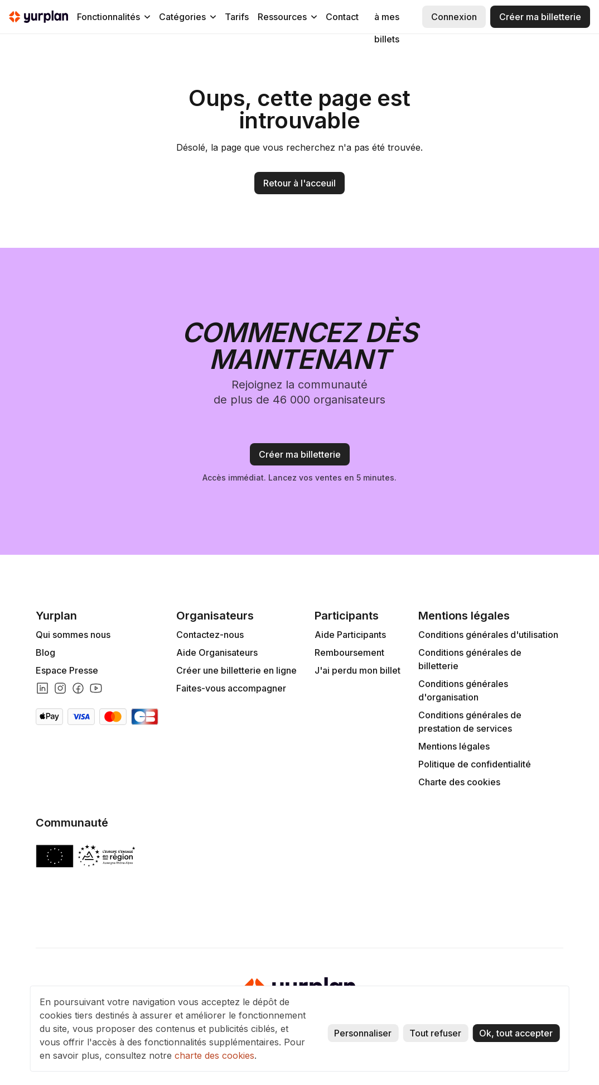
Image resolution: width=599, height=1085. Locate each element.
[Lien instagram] (60, 688)
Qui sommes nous (73, 634)
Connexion (454, 16)
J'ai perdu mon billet (357, 670)
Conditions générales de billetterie (469, 659)
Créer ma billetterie (540, 16)
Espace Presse (67, 670)
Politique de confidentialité (474, 764)
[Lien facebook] (78, 688)
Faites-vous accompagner (231, 688)
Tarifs (237, 16)
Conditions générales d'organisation (463, 690)
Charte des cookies (459, 782)
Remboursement (349, 652)
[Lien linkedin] (42, 688)
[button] (113, 16)
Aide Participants (350, 634)
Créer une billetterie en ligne (236, 670)
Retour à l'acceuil (299, 183)
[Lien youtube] (96, 688)
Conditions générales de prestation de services (469, 721)
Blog (45, 652)
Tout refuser (435, 1033)
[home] (38, 16)
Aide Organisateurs (217, 652)
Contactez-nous (210, 634)
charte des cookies (214, 1055)
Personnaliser (363, 1033)
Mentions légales (454, 746)
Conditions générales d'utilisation (488, 634)
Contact (342, 16)
